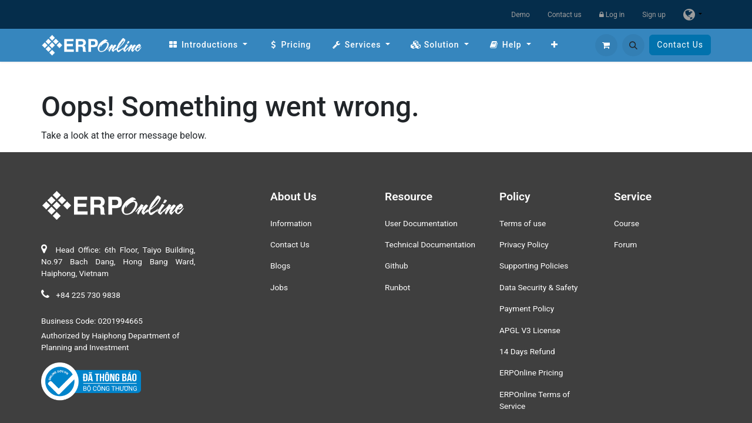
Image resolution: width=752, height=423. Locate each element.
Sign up (654, 15)
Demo (520, 15)
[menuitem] (208, 45)
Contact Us (680, 44)
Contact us (565, 15)
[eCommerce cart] (606, 45)
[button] (633, 45)
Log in (612, 15)
